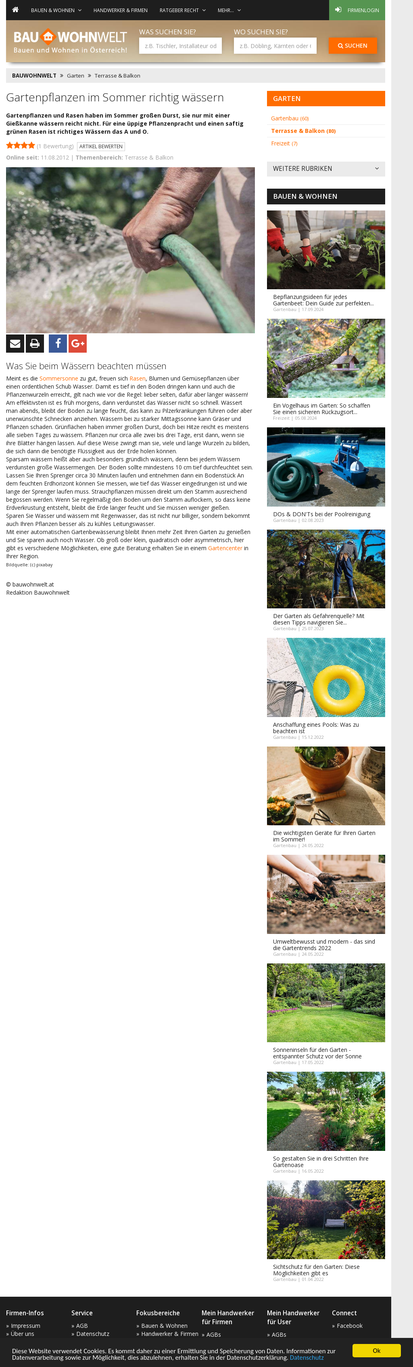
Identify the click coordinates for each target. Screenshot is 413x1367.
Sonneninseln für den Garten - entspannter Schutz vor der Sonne (317, 1053)
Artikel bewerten (101, 146)
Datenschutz (311, 1358)
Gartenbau (290, 118)
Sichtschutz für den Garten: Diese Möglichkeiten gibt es (316, 1270)
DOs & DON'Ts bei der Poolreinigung (321, 514)
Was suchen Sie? (167, 32)
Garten (75, 75)
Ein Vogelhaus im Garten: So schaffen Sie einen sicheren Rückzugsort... (321, 409)
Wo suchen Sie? (261, 32)
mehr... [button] (229, 10)
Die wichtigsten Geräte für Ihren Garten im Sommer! (324, 836)
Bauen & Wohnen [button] (56, 10)
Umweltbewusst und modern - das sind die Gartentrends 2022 (324, 945)
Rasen (137, 378)
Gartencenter (226, 548)
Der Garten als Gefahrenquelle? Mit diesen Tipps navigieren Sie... (319, 619)
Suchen (352, 45)
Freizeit (284, 143)
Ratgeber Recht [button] (183, 10)
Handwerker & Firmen (121, 10)
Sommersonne (60, 378)
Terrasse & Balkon (117, 75)
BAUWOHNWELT (34, 75)
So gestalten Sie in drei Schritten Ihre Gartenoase (321, 1162)
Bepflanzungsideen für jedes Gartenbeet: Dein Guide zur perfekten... (323, 300)
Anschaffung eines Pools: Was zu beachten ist (316, 728)
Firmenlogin (357, 9)
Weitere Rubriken (326, 169)
